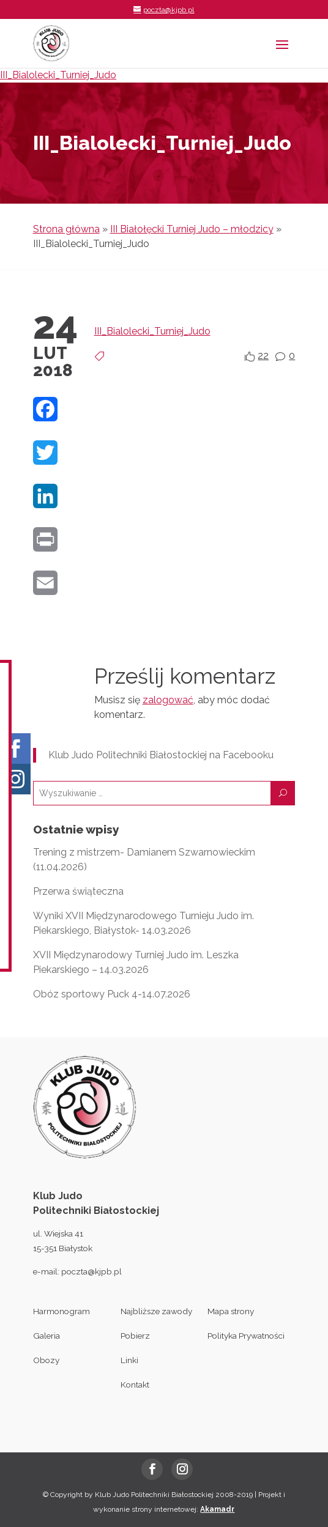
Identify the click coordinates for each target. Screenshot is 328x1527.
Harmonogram (61, 1311)
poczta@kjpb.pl (91, 1271)
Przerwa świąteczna (78, 891)
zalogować (168, 700)
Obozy (46, 1360)
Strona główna (66, 229)
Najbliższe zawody (156, 1311)
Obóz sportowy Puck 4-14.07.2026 (111, 994)
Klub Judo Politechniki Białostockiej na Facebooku (161, 755)
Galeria (46, 1335)
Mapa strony (230, 1311)
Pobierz (135, 1335)
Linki (129, 1360)
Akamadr (217, 1509)
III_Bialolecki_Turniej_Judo (58, 75)
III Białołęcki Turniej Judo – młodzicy (192, 229)
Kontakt (135, 1384)
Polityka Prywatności (246, 1335)
